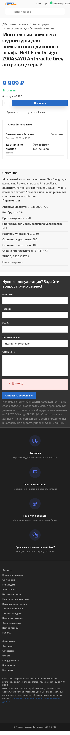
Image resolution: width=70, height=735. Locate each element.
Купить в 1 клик (36, 111)
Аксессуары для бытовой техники (30, 28)
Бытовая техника (16, 24)
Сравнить (12, 111)
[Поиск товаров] (37, 11)
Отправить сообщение (19, 395)
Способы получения (20, 124)
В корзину (40, 102)
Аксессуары (41, 24)
